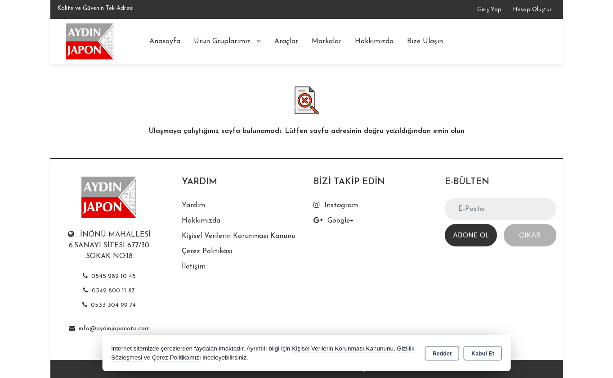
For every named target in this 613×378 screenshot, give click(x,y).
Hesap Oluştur (532, 10)
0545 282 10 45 (109, 276)
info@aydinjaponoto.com (109, 328)
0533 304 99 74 (109, 305)
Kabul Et (482, 354)
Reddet (442, 354)
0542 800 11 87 (109, 290)
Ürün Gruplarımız (227, 41)
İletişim (194, 266)
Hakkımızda (374, 41)
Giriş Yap (489, 10)
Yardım (193, 205)
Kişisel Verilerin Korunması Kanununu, (343, 348)
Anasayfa (164, 41)
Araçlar (286, 41)
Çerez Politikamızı (176, 357)
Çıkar (530, 235)
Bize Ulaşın (425, 41)
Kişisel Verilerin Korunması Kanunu (238, 236)
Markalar (326, 41)
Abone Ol (471, 235)
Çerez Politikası (207, 251)
